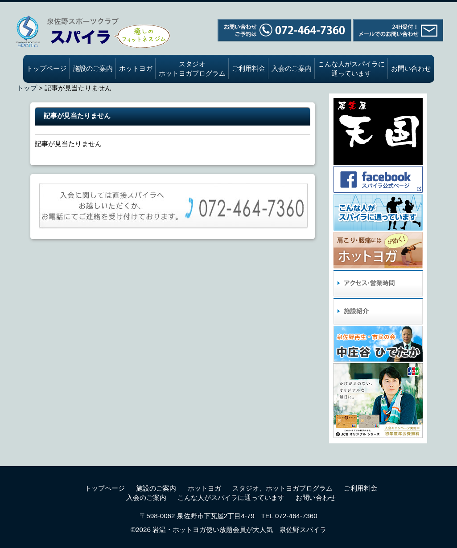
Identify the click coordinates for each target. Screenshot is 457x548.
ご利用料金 (248, 68)
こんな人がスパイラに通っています (351, 68)
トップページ (46, 68)
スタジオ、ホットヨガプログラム (282, 488)
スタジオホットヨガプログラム (192, 68)
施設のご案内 (93, 68)
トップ (27, 88)
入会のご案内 (292, 68)
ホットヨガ (135, 68)
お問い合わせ (411, 68)
